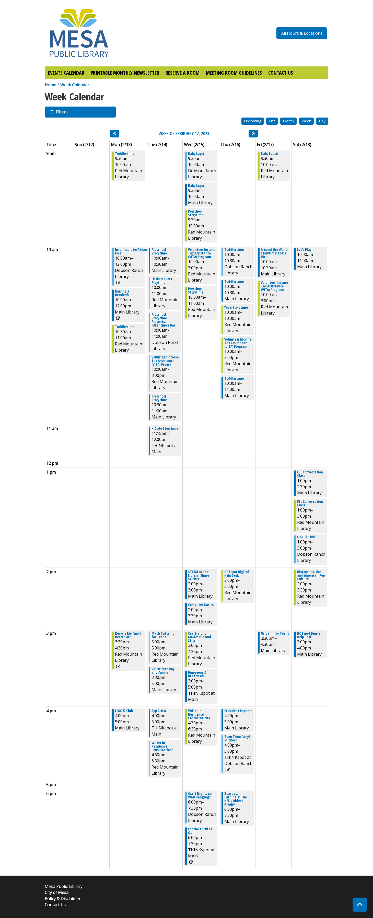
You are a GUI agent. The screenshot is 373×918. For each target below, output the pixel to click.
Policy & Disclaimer (62, 898)
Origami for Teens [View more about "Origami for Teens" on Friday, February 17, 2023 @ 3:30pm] (275, 633)
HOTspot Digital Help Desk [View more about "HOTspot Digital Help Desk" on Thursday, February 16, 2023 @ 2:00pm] (236, 573)
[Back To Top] (360, 905)
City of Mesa (56, 892)
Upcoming (252, 121)
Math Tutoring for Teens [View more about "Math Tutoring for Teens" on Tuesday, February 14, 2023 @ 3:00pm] (162, 635)
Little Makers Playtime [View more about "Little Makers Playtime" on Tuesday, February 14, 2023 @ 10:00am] (161, 280)
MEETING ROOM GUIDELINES (234, 72)
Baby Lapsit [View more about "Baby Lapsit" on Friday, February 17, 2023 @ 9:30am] (269, 153)
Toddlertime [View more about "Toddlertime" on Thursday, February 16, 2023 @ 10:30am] (234, 378)
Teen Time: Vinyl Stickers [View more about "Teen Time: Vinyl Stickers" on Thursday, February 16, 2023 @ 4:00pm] (237, 738)
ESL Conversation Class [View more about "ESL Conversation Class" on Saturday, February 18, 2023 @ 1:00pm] (310, 474)
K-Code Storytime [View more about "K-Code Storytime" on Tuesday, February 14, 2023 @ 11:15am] (164, 428)
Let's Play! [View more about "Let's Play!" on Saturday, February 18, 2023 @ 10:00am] (304, 249)
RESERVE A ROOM (183, 72)
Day (322, 121)
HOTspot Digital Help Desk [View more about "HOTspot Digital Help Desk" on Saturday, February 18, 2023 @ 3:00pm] (309, 635)
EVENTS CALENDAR (66, 72)
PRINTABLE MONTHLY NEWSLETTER (125, 72)
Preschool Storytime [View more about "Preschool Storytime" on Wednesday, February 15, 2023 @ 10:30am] (195, 290)
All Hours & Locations (301, 33)
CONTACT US (280, 72)
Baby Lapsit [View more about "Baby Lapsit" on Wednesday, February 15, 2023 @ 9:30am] (197, 153)
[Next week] (253, 133)
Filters (61, 112)
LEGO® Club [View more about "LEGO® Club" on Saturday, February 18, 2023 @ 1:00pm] (306, 537)
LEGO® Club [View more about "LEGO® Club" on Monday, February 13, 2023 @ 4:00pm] (124, 711)
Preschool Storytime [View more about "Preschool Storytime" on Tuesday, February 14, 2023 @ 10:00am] (159, 251)
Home (50, 85)
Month (288, 121)
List (272, 121)
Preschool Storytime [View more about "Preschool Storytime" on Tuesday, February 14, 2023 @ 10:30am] (159, 398)
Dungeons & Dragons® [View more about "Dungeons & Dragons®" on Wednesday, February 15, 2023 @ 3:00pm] (197, 674)
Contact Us (55, 905)
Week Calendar (74, 85)
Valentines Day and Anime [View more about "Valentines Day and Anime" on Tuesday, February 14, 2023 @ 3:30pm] (162, 670)
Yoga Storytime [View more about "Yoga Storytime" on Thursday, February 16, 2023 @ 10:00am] (236, 307)
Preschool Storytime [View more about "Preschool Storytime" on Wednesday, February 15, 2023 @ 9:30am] (195, 213)
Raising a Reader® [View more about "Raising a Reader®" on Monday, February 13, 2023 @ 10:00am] (122, 293)
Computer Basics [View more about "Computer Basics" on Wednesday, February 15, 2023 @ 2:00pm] (201, 605)
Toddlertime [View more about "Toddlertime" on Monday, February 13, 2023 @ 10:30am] (124, 327)
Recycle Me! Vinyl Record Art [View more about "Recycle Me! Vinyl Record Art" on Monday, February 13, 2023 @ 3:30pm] (128, 635)
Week (306, 121)
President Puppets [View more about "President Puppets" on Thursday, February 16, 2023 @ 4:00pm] (238, 711)
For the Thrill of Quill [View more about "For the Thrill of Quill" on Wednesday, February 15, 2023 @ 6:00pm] (200, 830)
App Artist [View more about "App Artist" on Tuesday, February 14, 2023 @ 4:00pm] (158, 711)
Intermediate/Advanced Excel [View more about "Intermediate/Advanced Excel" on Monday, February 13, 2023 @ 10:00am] (133, 251)
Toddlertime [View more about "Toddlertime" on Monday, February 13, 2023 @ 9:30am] (124, 153)
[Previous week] (114, 133)
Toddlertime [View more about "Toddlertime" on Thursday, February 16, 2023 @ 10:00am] (234, 249)
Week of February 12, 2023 (184, 133)
